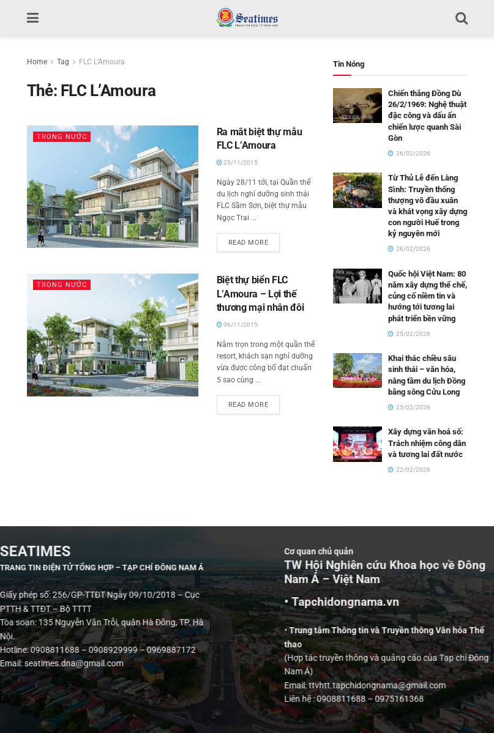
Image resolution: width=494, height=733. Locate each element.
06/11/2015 (237, 324)
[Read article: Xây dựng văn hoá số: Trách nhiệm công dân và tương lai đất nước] (357, 443)
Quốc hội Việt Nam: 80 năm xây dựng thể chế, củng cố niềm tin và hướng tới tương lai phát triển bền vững (427, 296)
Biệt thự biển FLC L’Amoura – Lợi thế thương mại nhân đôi (260, 293)
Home (37, 62)
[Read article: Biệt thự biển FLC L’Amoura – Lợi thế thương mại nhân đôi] (112, 334)
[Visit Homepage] (247, 18)
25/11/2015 (237, 162)
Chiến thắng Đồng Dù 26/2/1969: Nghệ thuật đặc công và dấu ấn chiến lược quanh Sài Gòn (427, 116)
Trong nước (62, 137)
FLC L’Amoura (102, 62)
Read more (254, 240)
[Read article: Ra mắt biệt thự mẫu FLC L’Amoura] (112, 186)
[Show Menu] (33, 18)
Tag (63, 62)
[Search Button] (461, 18)
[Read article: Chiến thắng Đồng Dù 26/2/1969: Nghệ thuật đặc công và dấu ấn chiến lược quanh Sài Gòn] (357, 105)
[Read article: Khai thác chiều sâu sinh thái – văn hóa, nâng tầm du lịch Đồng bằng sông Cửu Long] (357, 370)
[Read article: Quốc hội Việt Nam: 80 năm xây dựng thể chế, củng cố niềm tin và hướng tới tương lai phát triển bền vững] (357, 286)
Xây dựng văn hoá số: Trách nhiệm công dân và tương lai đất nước (427, 442)
